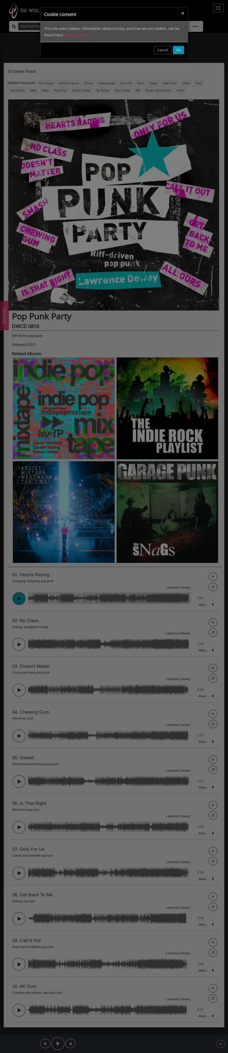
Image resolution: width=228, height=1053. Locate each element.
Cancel (162, 50)
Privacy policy (76, 35)
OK (178, 50)
